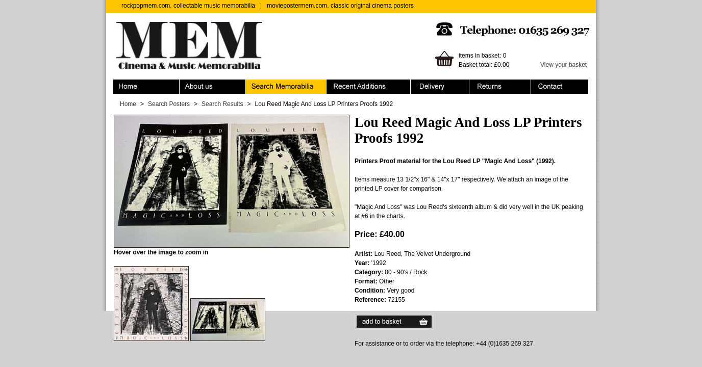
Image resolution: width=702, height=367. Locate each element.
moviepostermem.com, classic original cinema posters (340, 5)
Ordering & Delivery (440, 87)
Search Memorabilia (286, 87)
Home (146, 87)
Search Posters (169, 104)
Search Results (222, 104)
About (213, 87)
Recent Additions (369, 87)
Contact (559, 87)
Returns (500, 87)
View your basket (563, 64)
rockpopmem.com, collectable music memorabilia (188, 5)
